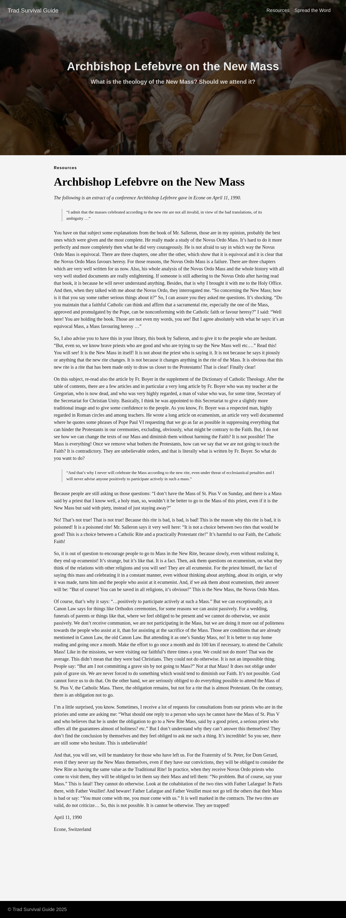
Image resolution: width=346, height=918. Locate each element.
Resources (278, 10)
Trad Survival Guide (33, 10)
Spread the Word (312, 10)
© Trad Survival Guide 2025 (37, 909)
